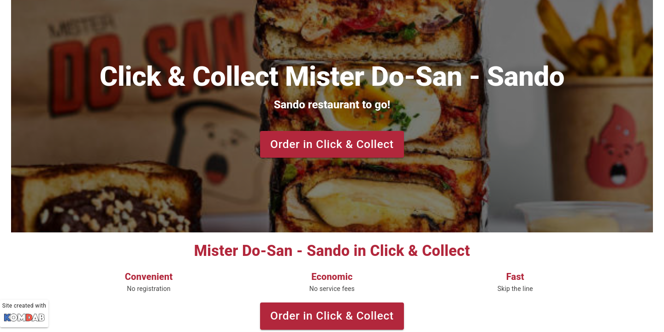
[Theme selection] (649, 14)
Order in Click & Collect (332, 144)
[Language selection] (642, 14)
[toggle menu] (15, 14)
